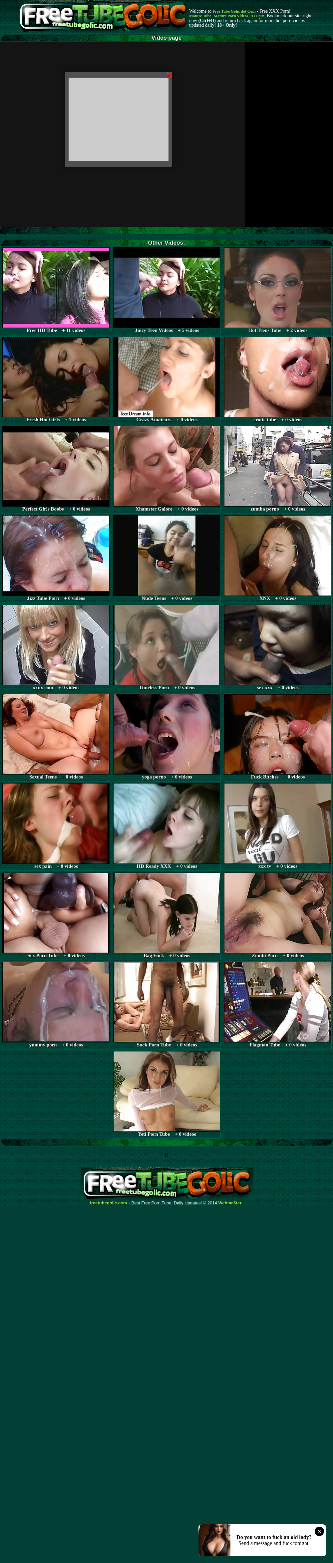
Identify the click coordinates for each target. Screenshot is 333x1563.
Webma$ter (230, 1203)
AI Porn (258, 16)
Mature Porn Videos (231, 16)
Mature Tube (200, 16)
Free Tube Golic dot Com (233, 11)
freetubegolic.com (108, 1203)
